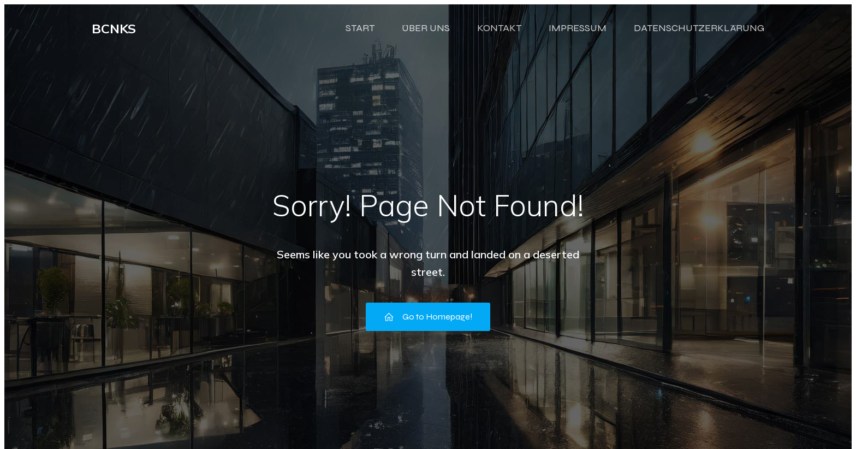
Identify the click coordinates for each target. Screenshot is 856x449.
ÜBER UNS (426, 34)
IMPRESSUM (578, 34)
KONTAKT (499, 34)
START (360, 34)
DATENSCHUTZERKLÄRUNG (699, 34)
